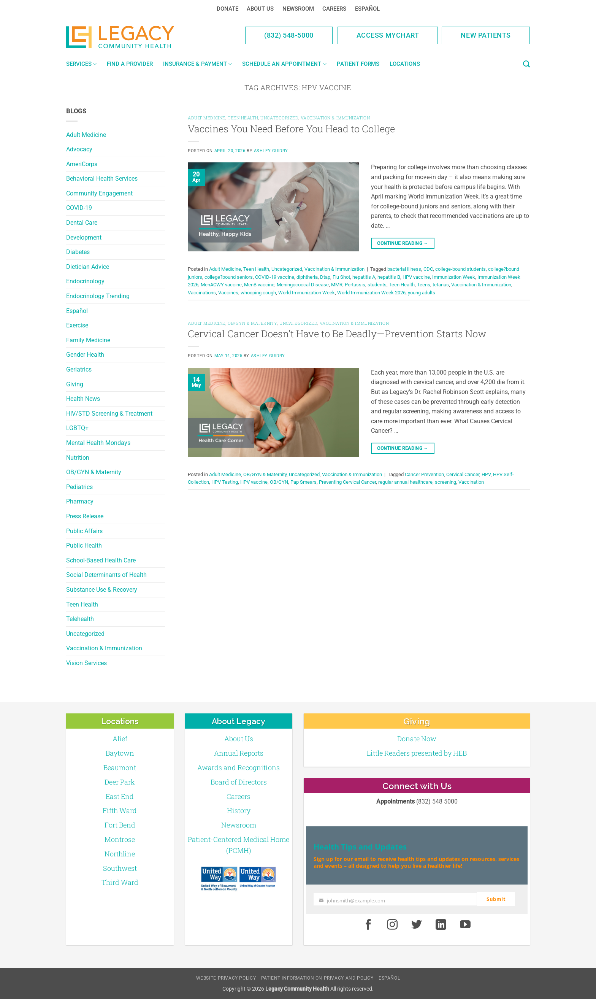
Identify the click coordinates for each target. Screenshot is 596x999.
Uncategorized (85, 633)
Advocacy (79, 149)
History (238, 810)
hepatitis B (388, 277)
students (377, 284)
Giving (74, 384)
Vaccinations (202, 292)
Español (367, 8)
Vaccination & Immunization (104, 648)
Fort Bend (120, 824)
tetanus (441, 284)
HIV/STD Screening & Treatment (109, 413)
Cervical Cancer (462, 474)
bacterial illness (404, 269)
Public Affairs (84, 531)
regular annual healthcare (405, 482)
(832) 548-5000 (289, 35)
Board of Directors (239, 781)
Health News (83, 398)
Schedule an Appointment (284, 64)
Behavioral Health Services (102, 178)
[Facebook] (368, 924)
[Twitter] (417, 924)
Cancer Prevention (424, 474)
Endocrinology (85, 281)
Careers (334, 8)
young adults (421, 292)
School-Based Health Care (101, 560)
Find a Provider (130, 63)
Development (83, 237)
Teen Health (82, 604)
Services (81, 64)
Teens (423, 284)
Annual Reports (238, 753)
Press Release (84, 516)
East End (120, 796)
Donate (227, 8)
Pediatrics (79, 487)
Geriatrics (79, 369)
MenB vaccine (259, 284)
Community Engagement (99, 193)
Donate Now (416, 738)
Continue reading (402, 243)
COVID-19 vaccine (274, 277)
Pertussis (355, 284)
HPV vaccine (416, 277)
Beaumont (119, 767)
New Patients (486, 35)
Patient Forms (358, 63)
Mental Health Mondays (98, 442)
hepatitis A (363, 277)
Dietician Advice (87, 266)
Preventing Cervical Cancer (347, 482)
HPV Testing (224, 482)
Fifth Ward (120, 810)
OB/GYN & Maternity (93, 472)
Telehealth (80, 619)
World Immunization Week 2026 (371, 292)
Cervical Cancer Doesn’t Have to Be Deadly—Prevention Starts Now (337, 333)
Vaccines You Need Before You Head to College (291, 128)
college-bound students (460, 269)
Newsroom (298, 8)
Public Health (84, 545)
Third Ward (119, 882)
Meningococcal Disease (303, 284)
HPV (486, 474)
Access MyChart (388, 35)
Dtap (325, 277)
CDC (428, 269)
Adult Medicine (86, 134)
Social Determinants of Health (106, 574)
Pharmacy (80, 501)
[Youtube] (465, 924)
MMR (336, 284)
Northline (120, 853)
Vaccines (228, 292)
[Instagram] (393, 924)
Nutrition (77, 457)
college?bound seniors (228, 277)
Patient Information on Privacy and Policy (317, 977)
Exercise (77, 325)
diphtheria (307, 277)
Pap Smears (303, 482)
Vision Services (86, 663)
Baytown (120, 753)
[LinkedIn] (441, 924)
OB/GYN (279, 482)
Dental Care (81, 222)
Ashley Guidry (271, 150)
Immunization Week (453, 277)
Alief (120, 738)
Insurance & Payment (197, 64)
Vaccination (471, 482)
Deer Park (120, 781)
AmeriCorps (81, 164)
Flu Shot (341, 277)
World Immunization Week (306, 292)
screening (445, 482)
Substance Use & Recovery (101, 589)
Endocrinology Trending (98, 296)
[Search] (526, 64)
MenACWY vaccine (221, 284)
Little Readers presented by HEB (417, 753)
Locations (405, 63)
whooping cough (258, 292)
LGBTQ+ (77, 428)
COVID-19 (79, 207)
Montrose (120, 839)
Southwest (120, 868)
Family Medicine (88, 340)
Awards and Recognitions (238, 767)
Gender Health (85, 354)
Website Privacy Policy (226, 977)
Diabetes (78, 252)
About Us (260, 8)
